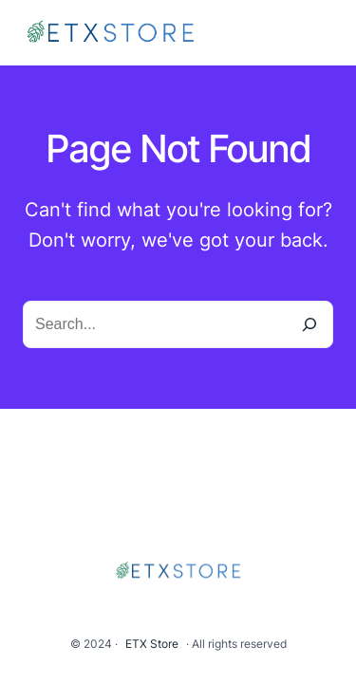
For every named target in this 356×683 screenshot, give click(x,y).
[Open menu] (321, 33)
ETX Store (151, 644)
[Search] (309, 324)
